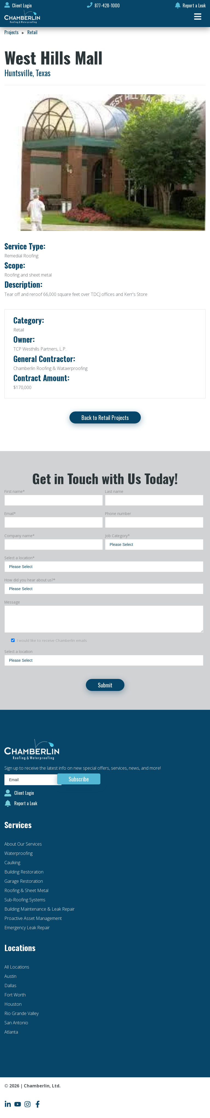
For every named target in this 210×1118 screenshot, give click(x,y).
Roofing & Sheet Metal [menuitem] (26, 890)
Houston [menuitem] (13, 1004)
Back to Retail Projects (105, 417)
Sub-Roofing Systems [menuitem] (24, 900)
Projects (11, 32)
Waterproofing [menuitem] (18, 853)
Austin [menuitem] (10, 976)
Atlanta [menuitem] (11, 1032)
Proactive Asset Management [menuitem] (33, 918)
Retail (32, 32)
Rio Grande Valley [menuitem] (21, 1013)
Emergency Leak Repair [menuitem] (27, 928)
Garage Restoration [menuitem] (23, 881)
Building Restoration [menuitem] (23, 872)
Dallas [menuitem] (10, 985)
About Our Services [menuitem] (23, 844)
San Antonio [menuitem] (16, 1023)
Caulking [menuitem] (12, 863)
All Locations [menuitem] (16, 967)
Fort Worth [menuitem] (15, 995)
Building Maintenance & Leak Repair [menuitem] (39, 909)
